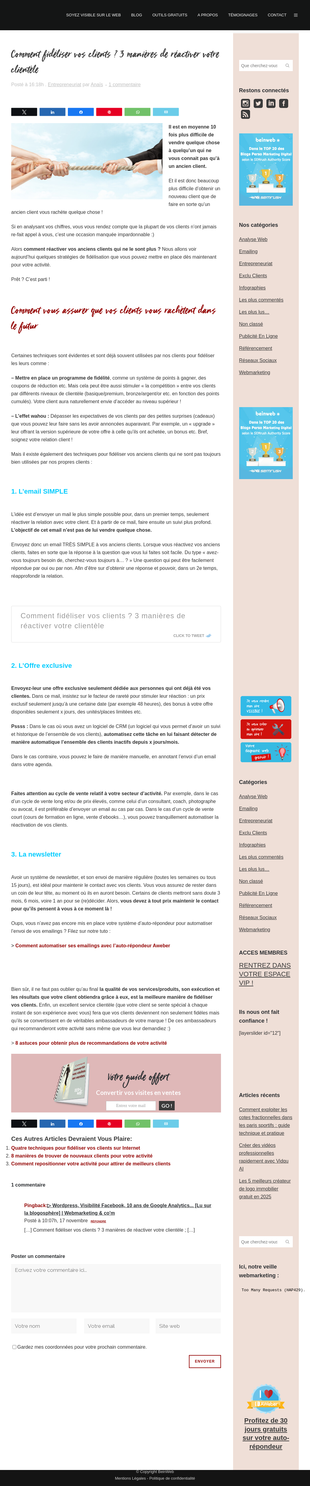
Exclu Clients (253, 275)
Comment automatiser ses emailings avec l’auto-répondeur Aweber (92, 945)
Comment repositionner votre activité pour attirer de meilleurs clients (90, 1163)
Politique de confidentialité (172, 1478)
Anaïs (97, 84)
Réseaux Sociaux (258, 360)
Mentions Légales (130, 1478)
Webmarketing (254, 372)
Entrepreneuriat (64, 84)
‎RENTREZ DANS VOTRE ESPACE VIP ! (265, 974)
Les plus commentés (261, 299)
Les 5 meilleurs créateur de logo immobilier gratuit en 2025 (265, 1188)
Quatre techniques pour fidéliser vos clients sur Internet (75, 1147)
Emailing (248, 251)
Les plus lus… (254, 312)
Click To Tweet (188, 636)
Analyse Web (253, 239)
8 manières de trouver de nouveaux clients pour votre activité (82, 1155)
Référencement (255, 348)
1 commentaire (125, 84)
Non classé (251, 324)
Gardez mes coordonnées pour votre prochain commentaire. (82, 1346)
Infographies (252, 287)
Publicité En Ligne (258, 336)
